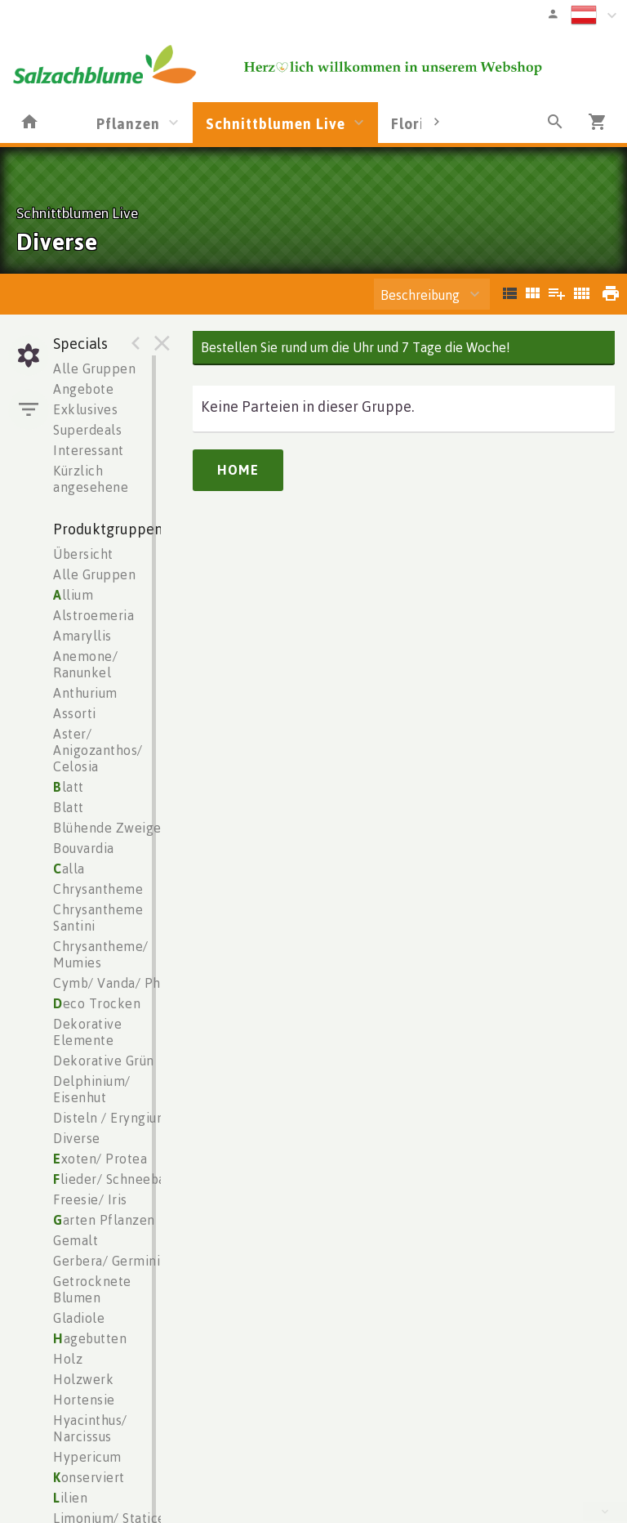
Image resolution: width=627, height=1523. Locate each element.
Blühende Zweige (107, 828)
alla (69, 868)
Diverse (76, 1138)
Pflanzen (128, 123)
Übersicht (83, 554)
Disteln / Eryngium (110, 1118)
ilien (70, 1498)
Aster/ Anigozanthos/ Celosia (98, 750)
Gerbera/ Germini (106, 1261)
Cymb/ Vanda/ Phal (112, 983)
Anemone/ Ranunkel (85, 664)
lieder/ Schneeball (114, 1179)
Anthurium (85, 693)
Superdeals (87, 430)
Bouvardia (83, 848)
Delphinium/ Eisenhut (92, 1089)
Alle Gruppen (94, 368)
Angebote (83, 389)
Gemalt (75, 1240)
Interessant (88, 450)
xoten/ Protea (100, 1158)
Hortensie (84, 1399)
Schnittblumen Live (275, 123)
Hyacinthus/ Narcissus (90, 1428)
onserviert (89, 1477)
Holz (67, 1359)
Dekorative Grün (103, 1060)
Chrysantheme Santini (98, 917)
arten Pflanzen (104, 1220)
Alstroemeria (93, 615)
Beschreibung (420, 295)
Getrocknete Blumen (92, 1289)
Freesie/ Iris (90, 1199)
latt (68, 787)
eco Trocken (96, 1003)
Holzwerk (83, 1379)
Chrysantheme (98, 889)
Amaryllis (82, 636)
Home (238, 470)
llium (73, 595)
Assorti (74, 713)
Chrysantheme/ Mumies (101, 954)
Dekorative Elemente (87, 1032)
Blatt (68, 807)
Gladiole (78, 1318)
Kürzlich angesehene (90, 478)
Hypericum (87, 1457)
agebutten (90, 1338)
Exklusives (85, 409)
